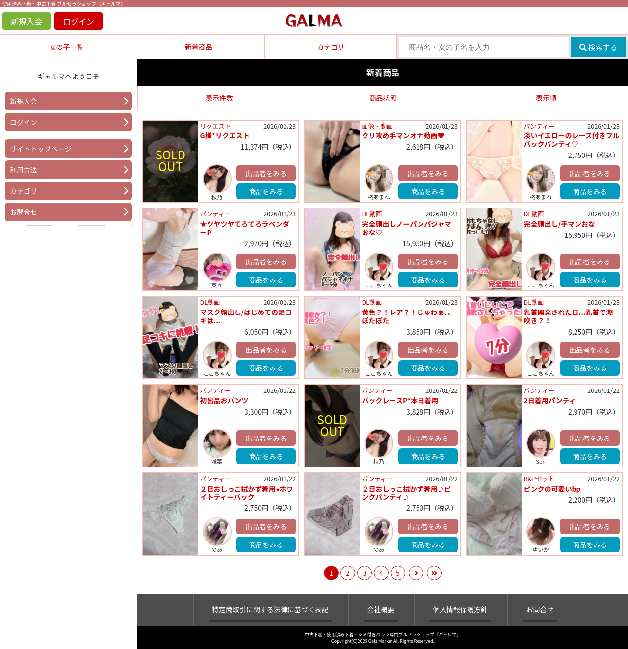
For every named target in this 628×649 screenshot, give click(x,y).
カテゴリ (330, 47)
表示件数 (219, 98)
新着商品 (198, 47)
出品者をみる (266, 173)
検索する (598, 47)
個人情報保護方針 (460, 609)
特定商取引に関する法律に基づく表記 (270, 609)
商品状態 (382, 98)
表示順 (546, 98)
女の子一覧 (66, 47)
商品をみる (266, 191)
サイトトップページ (41, 149)
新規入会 (26, 21)
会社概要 (380, 609)
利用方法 (23, 170)
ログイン (78, 21)
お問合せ (23, 212)
